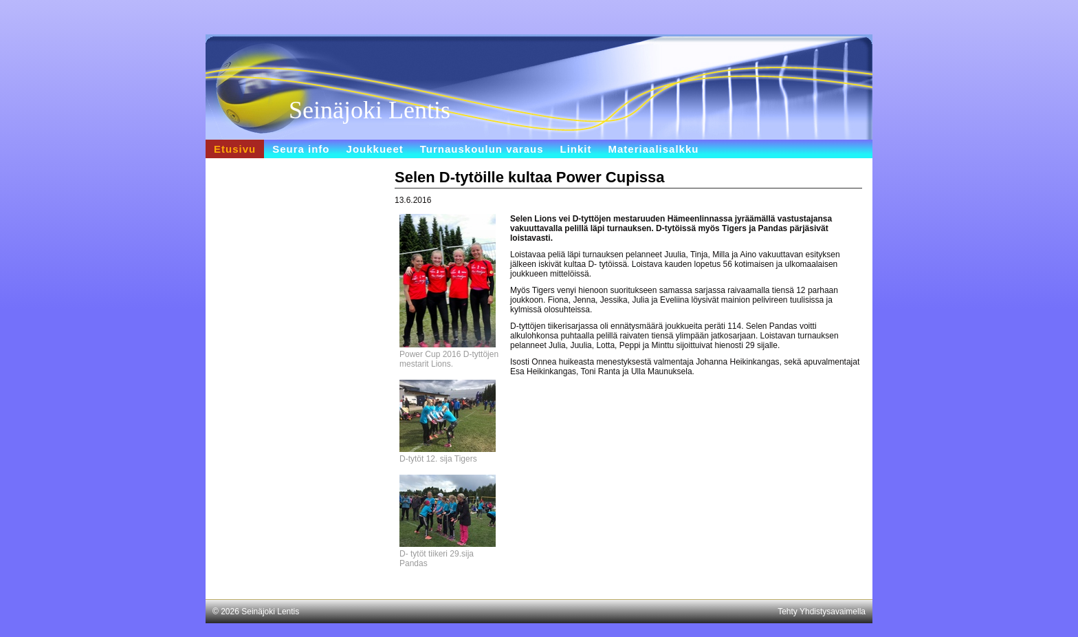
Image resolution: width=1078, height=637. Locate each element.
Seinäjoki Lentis (369, 110)
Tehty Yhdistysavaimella (822, 611)
